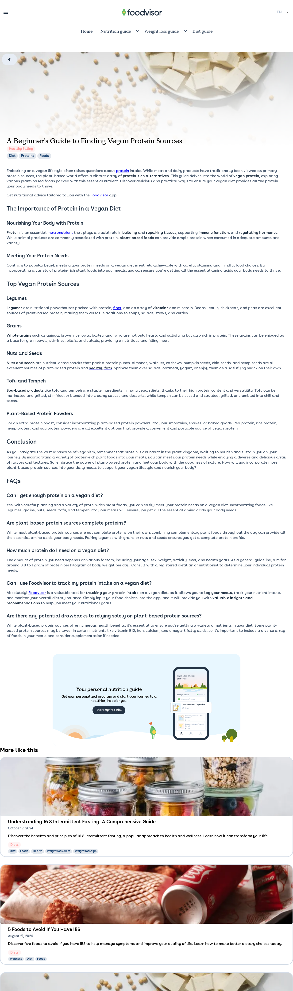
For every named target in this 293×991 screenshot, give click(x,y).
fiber (117, 308)
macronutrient (60, 233)
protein (122, 171)
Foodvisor (99, 195)
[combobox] (283, 12)
